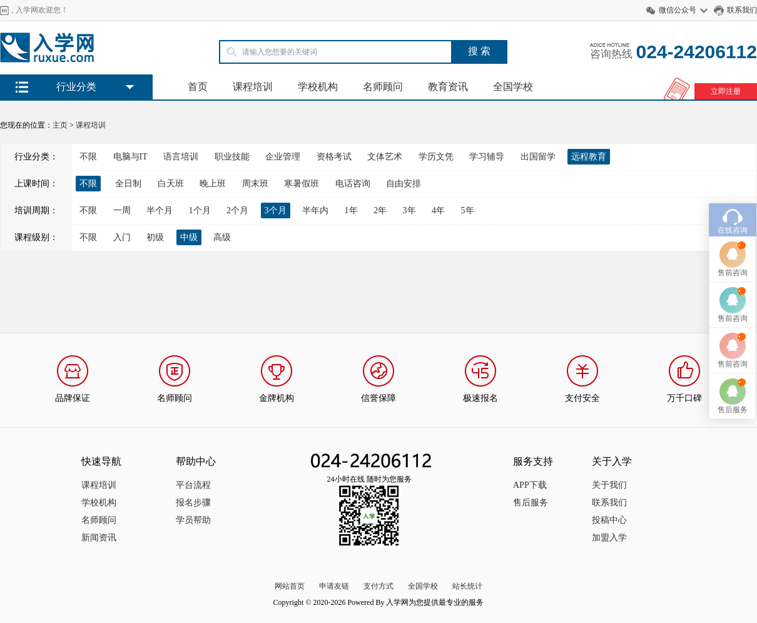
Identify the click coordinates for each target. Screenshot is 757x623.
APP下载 (530, 485)
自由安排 (403, 183)
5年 (467, 210)
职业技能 (232, 156)
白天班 (171, 183)
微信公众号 (677, 10)
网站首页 (290, 586)
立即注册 (726, 91)
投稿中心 (609, 520)
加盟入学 (609, 537)
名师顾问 (383, 86)
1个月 (200, 210)
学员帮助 (193, 520)
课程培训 (253, 86)
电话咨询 (352, 183)
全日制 (128, 183)
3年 (409, 210)
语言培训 (180, 156)
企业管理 (282, 156)
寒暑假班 (301, 183)
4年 (438, 210)
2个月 (237, 210)
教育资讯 (448, 86)
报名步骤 (193, 502)
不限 (88, 156)
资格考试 (334, 156)
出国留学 (538, 156)
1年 (351, 210)
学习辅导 (486, 156)
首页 (198, 86)
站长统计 (467, 586)
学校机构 (318, 86)
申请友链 (334, 586)
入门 (122, 237)
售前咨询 (733, 259)
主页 (60, 125)
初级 (155, 237)
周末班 (255, 183)
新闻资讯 (98, 537)
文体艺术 (384, 156)
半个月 (159, 210)
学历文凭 (436, 156)
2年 (380, 210)
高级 (222, 237)
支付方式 (378, 586)
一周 (122, 210)
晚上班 (213, 183)
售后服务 (530, 502)
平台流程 (193, 485)
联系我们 (742, 10)
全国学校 (513, 86)
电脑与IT (130, 156)
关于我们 (609, 485)
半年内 (315, 210)
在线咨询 (733, 217)
